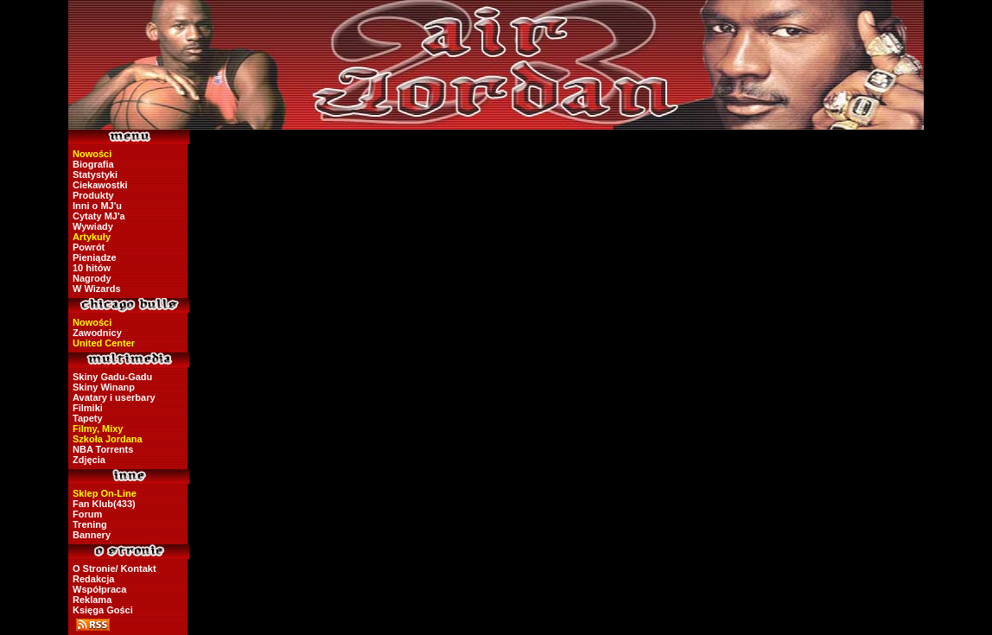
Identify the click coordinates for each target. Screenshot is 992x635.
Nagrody (92, 278)
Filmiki (88, 408)
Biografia (93, 164)
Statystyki (95, 174)
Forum (87, 514)
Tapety (88, 418)
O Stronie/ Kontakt (114, 568)
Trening (90, 524)
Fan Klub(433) (104, 503)
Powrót (89, 247)
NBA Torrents (103, 449)
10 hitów (92, 268)
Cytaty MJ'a (99, 216)
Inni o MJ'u (97, 205)
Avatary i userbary (114, 397)
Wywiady (93, 226)
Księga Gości (103, 610)
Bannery (92, 535)
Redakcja (93, 579)
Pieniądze (95, 257)
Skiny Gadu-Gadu (112, 376)
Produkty (93, 195)
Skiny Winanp (104, 387)
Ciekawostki (100, 185)
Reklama (92, 599)
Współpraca (99, 589)
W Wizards (97, 288)
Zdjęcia (89, 459)
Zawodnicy (97, 332)
